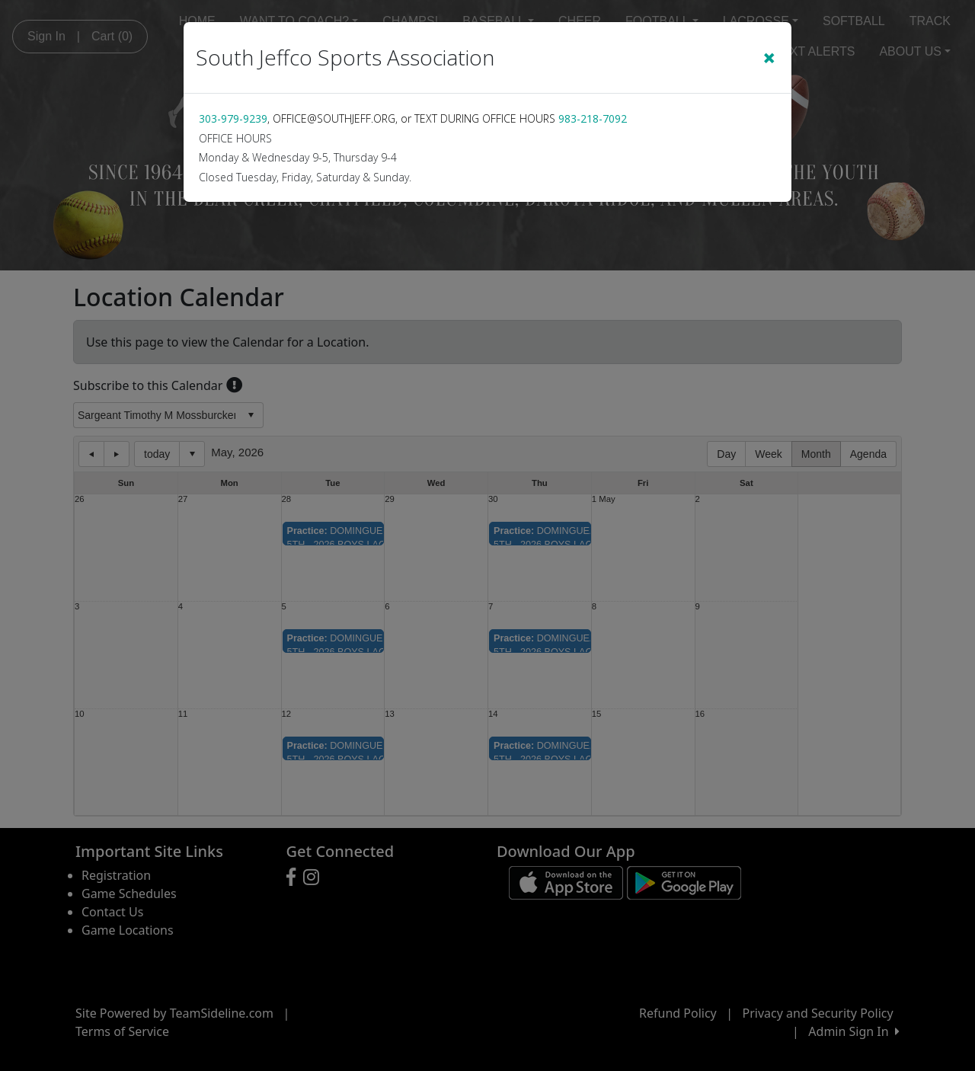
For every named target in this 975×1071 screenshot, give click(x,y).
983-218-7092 (592, 118)
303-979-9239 (233, 118)
